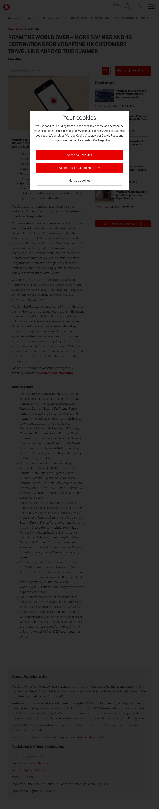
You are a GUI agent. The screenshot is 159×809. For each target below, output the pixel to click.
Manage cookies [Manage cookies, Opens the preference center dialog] (79, 180)
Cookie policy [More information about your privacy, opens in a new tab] (101, 140)
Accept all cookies (79, 155)
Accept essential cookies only (79, 168)
